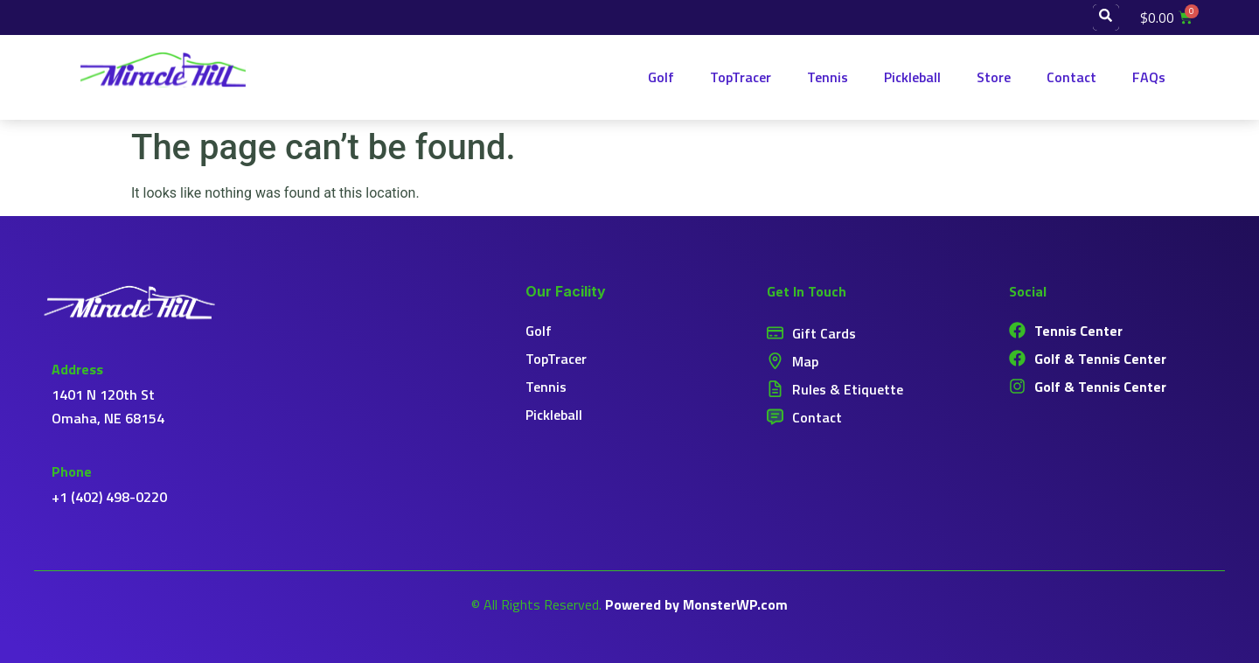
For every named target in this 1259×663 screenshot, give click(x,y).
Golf (661, 76)
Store (994, 76)
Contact (1071, 76)
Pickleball (912, 76)
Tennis (827, 76)
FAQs (1148, 76)
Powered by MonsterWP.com (696, 604)
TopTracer (740, 76)
